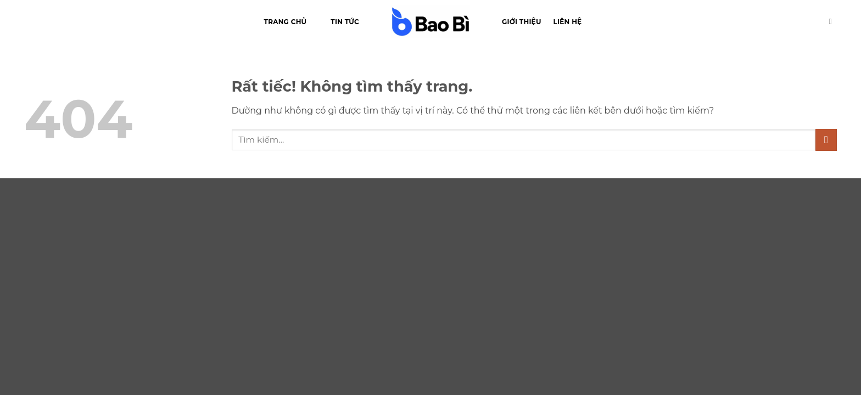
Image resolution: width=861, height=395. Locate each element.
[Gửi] (826, 139)
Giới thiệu (521, 22)
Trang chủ (285, 22)
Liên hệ (568, 22)
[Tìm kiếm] (833, 22)
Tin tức (345, 22)
